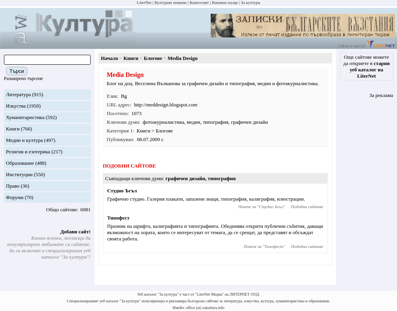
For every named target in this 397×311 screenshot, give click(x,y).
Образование (20, 163)
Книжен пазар (225, 2)
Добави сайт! (75, 232)
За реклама (381, 95)
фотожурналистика (163, 122)
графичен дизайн (249, 122)
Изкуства (16, 106)
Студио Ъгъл (122, 191)
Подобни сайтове (307, 206)
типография (215, 122)
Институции (19, 174)
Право (12, 186)
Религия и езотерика (28, 152)
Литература (18, 94)
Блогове (153, 58)
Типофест (118, 218)
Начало (109, 58)
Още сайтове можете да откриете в (366, 66)
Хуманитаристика (25, 117)
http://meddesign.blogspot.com (165, 105)
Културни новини (170, 2)
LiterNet (144, 2)
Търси (16, 71)
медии (193, 122)
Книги (13, 129)
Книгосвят (199, 2)
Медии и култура (24, 140)
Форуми (15, 197)
